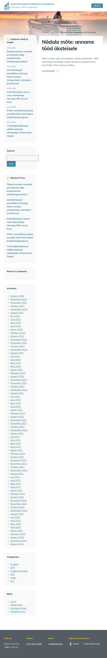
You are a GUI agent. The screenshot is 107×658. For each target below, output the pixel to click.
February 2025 (17, 332)
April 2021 (15, 487)
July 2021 (15, 477)
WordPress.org (17, 611)
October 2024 (17, 346)
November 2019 (18, 540)
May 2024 (15, 363)
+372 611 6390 (34, 643)
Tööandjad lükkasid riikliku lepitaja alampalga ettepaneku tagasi (19, 130)
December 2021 (18, 460)
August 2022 (17, 433)
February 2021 (17, 493)
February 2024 (17, 373)
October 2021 (17, 466)
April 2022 (15, 446)
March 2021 (16, 490)
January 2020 (17, 537)
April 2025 (15, 326)
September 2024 (18, 349)
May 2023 (15, 403)
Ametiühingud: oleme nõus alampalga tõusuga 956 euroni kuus (18, 97)
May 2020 (15, 523)
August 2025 (17, 312)
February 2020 (17, 534)
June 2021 (15, 480)
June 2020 (15, 520)
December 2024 (18, 339)
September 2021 (18, 470)
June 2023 (15, 399)
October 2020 (17, 507)
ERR (12, 567)
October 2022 (17, 426)
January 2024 (17, 376)
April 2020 (15, 527)
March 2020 (16, 530)
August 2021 (17, 473)
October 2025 (17, 306)
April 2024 (15, 366)
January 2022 (17, 456)
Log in (13, 601)
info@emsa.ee (55, 643)
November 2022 (18, 423)
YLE (12, 581)
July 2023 (15, 396)
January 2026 (17, 295)
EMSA (74, 643)
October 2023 (17, 386)
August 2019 (17, 544)
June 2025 (15, 319)
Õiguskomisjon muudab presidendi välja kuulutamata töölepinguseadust (19, 56)
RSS (12, 574)
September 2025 (18, 309)
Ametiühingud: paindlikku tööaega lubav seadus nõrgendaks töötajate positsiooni (19, 77)
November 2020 (18, 503)
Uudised (54, 32)
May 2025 (15, 322)
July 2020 (15, 517)
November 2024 (18, 342)
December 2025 (18, 299)
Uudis (13, 577)
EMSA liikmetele (90, 643)
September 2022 (18, 430)
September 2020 (18, 510)
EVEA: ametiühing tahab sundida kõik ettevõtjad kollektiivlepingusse (20, 114)
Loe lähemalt (48, 70)
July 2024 (15, 356)
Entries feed (16, 604)
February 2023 (17, 413)
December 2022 (18, 420)
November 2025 (18, 302)
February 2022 (17, 453)
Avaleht (14, 564)
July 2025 (15, 316)
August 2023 (17, 393)
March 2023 (16, 409)
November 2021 (18, 463)
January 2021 (17, 497)
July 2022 (15, 436)
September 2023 (18, 389)
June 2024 (15, 359)
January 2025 (17, 336)
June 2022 (15, 440)
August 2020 (17, 513)
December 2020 (18, 500)
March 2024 (16, 369)
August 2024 (17, 352)
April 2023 (15, 406)
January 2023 (17, 416)
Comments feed (18, 608)
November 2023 (18, 383)
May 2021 (15, 483)
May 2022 (15, 443)
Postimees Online (19, 571)
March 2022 (16, 450)
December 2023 (18, 379)
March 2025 (16, 329)
